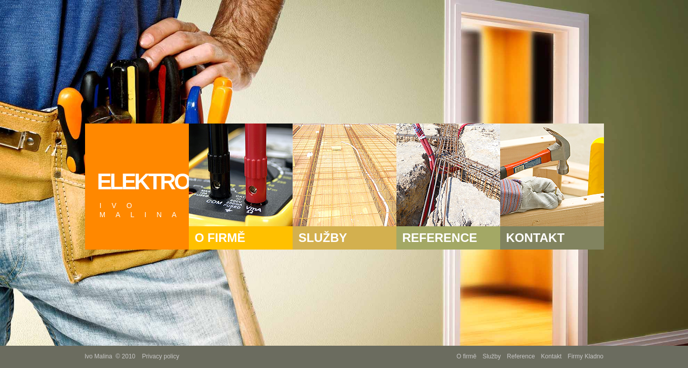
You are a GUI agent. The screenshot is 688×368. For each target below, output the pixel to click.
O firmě (466, 356)
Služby (491, 356)
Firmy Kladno (585, 356)
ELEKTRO (143, 194)
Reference (521, 356)
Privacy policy (160, 356)
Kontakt (551, 356)
